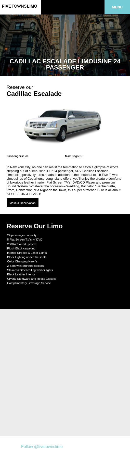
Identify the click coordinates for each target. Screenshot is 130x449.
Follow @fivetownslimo (42, 446)
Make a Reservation (22, 202)
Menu (117, 7)
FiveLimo (19, 6)
